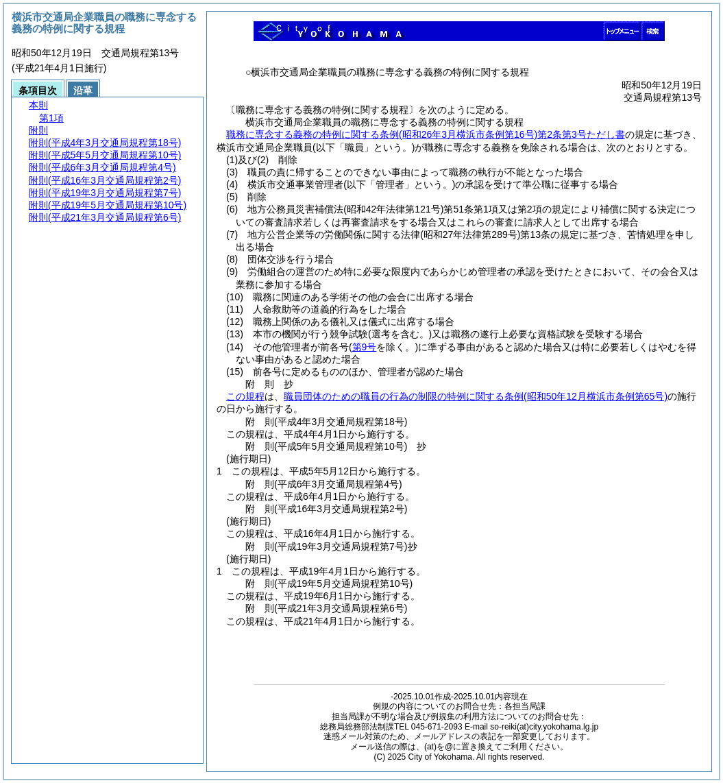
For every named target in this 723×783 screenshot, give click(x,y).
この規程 (245, 396)
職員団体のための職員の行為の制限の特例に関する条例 (475, 396)
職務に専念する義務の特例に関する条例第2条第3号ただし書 (425, 134)
